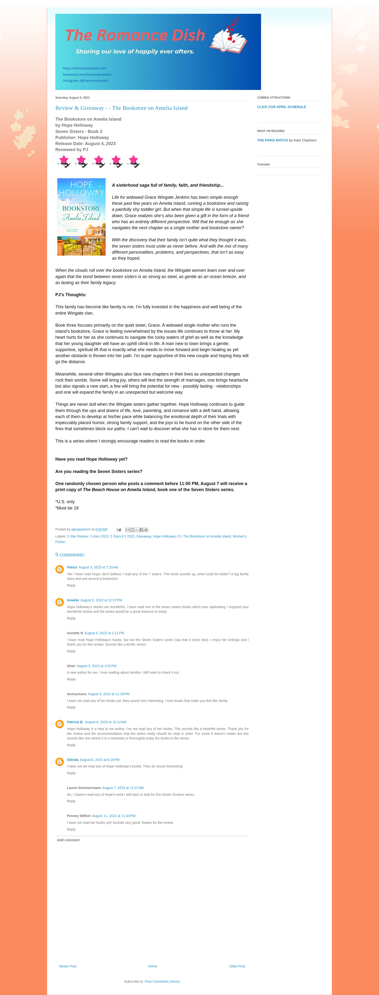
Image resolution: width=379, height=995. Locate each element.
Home (152, 966)
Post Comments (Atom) (162, 981)
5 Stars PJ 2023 (122, 536)
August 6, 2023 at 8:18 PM (99, 760)
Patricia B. (75, 722)
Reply (71, 585)
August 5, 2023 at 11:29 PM (109, 694)
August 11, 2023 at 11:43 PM (113, 816)
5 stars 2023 (99, 536)
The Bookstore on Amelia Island (207, 536)
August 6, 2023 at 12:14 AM (105, 722)
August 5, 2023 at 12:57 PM (101, 600)
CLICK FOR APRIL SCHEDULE (281, 107)
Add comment (68, 840)
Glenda (72, 760)
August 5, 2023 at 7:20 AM (98, 567)
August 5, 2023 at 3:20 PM (97, 666)
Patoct (72, 567)
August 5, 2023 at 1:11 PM (104, 633)
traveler (73, 600)
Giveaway (143, 536)
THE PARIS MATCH (272, 140)
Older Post (237, 966)
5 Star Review (77, 536)
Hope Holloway (164, 536)
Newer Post (67, 966)
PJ (179, 536)
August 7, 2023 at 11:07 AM (123, 788)
